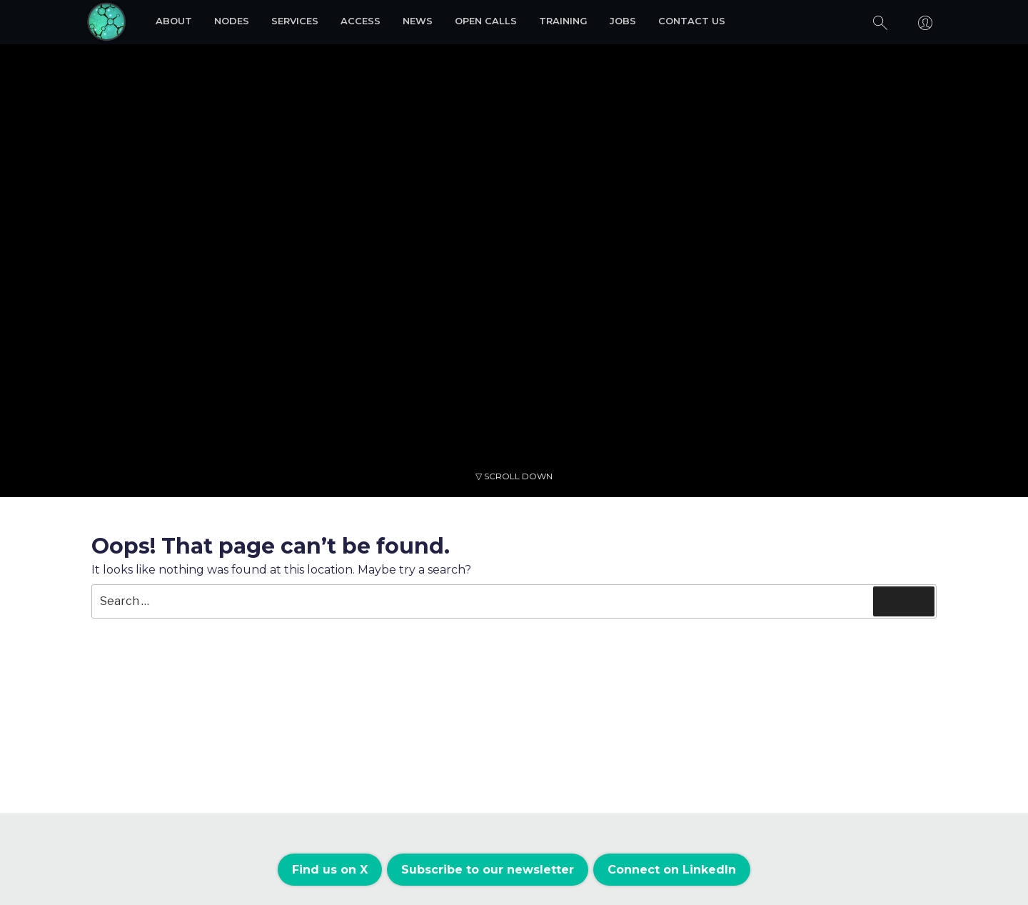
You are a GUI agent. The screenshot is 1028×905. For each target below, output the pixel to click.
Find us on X (330, 869)
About (174, 20)
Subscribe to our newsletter (487, 869)
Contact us (691, 20)
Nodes (231, 20)
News (418, 20)
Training (563, 20)
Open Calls (486, 20)
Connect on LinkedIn (672, 869)
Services (294, 20)
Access (361, 20)
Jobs (623, 20)
